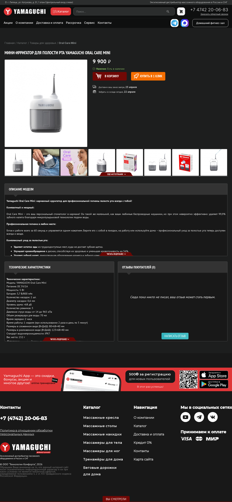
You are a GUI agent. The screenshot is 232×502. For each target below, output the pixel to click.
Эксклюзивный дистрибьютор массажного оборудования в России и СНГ (188, 2)
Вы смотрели (116, 499)
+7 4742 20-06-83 (209, 9)
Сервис (89, 22)
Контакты (104, 22)
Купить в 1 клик (148, 76)
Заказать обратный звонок (214, 14)
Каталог (140, 426)
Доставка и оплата (49, 22)
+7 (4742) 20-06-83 (23, 418)
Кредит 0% (143, 443)
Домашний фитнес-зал (210, 22)
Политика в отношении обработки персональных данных (26, 432)
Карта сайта (143, 459)
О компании (24, 22)
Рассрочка (73, 22)
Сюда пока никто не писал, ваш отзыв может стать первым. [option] (172, 297)
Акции (8, 22)
